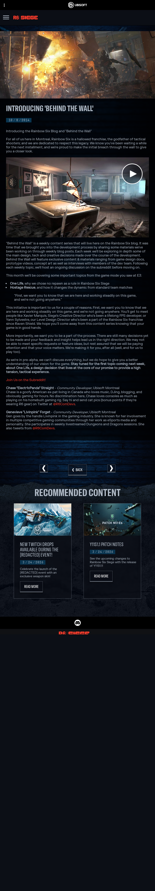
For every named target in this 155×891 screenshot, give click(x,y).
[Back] (77, 470)
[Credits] (52, 703)
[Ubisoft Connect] (77, 826)
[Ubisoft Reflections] (52, 685)
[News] (77, 837)
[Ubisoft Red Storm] (52, 680)
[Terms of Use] (77, 862)
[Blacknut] (77, 727)
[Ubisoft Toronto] (52, 699)
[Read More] (31, 586)
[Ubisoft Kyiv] (52, 676)
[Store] (77, 821)
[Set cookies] (77, 884)
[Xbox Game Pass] (106, 657)
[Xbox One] (106, 666)
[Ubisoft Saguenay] (52, 689)
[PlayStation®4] (106, 676)
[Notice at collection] (77, 867)
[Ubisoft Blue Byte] (52, 666)
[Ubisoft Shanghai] (52, 694)
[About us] (77, 831)
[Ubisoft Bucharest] (52, 671)
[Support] (77, 842)
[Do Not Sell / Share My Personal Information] (77, 873)
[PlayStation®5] (106, 671)
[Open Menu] (6, 18)
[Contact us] (77, 851)
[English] (77, 788)
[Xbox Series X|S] (106, 662)
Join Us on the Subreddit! (26, 380)
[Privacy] (77, 856)
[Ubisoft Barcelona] (52, 662)
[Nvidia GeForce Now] (77, 722)
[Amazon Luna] (106, 685)
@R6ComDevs (64, 404)
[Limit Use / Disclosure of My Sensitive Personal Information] (77, 879)
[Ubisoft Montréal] (52, 657)
